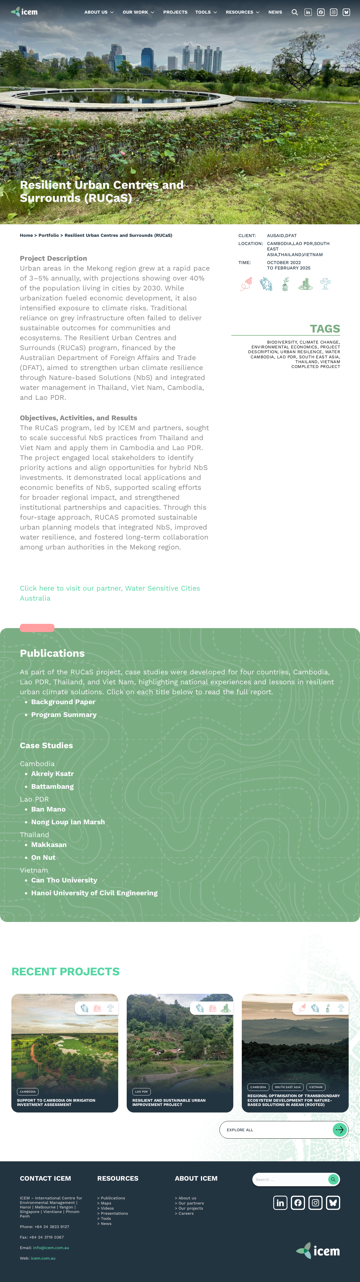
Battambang (52, 786)
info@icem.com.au (51, 1247)
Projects (175, 12)
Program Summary (64, 714)
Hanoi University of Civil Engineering (94, 893)
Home (26, 235)
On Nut (43, 857)
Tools (203, 12)
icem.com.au (43, 1258)
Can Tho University (64, 880)
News (275, 12)
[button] (284, 1130)
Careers (186, 1213)
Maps (106, 1203)
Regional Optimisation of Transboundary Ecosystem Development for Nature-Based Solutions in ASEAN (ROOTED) (293, 1100)
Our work (135, 12)
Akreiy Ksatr (52, 773)
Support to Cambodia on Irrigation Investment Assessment (56, 1102)
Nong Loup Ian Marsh (68, 822)
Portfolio (49, 235)
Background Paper (63, 702)
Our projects (191, 1208)
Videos (107, 1208)
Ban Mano (48, 809)
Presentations (114, 1213)
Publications (113, 1198)
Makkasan (49, 844)
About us (95, 12)
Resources (239, 12)
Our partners (191, 1203)
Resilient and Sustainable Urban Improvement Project (169, 1102)
